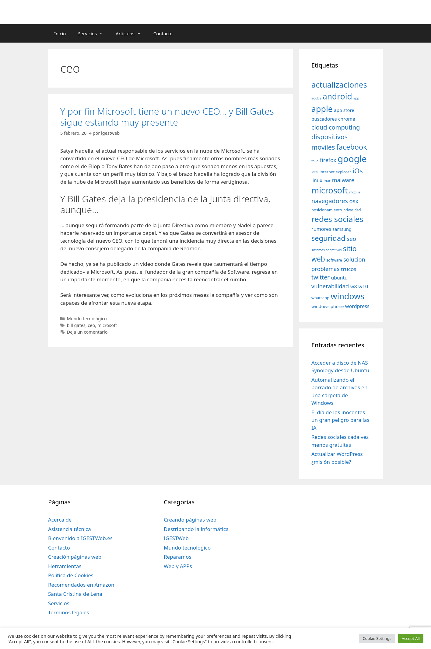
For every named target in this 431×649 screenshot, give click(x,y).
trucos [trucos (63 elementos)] (348, 269)
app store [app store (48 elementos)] (344, 110)
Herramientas (65, 566)
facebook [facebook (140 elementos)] (351, 147)
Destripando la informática (196, 529)
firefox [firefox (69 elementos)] (328, 160)
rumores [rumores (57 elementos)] (321, 229)
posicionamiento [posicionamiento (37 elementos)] (326, 210)
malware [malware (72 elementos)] (343, 180)
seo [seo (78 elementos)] (351, 239)
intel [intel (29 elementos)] (314, 172)
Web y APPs (178, 566)
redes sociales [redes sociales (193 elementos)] (337, 218)
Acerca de (60, 519)
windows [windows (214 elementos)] (347, 296)
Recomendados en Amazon (81, 584)
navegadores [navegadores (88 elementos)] (329, 201)
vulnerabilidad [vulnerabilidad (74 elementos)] (330, 286)
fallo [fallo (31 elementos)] (314, 160)
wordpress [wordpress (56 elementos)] (357, 306)
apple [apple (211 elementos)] (322, 108)
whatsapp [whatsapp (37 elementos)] (320, 297)
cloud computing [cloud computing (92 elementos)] (335, 127)
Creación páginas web (74, 556)
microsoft (107, 325)
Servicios (94, 33)
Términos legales (68, 612)
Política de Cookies (70, 575)
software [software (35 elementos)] (334, 260)
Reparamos (177, 556)
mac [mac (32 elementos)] (327, 180)
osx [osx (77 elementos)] (353, 201)
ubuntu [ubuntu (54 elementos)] (339, 277)
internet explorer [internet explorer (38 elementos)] (335, 172)
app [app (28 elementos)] (356, 98)
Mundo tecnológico (87, 318)
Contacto (163, 33)
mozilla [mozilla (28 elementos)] (354, 192)
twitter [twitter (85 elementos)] (320, 277)
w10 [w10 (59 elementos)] (363, 286)
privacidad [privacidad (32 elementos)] (352, 209)
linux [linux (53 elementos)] (316, 180)
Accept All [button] (411, 638)
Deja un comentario (87, 332)
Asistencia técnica (69, 529)
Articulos (131, 33)
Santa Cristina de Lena (75, 593)
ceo (91, 325)
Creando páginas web (190, 519)
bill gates (76, 325)
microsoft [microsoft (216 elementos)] (329, 190)
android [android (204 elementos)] (337, 96)
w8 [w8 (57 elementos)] (353, 286)
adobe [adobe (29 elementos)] (316, 98)
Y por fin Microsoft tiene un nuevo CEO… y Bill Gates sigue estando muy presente (167, 116)
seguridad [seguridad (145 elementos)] (328, 238)
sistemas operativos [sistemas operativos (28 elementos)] (326, 250)
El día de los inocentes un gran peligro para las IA (340, 420)
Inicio (60, 33)
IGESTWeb (176, 538)
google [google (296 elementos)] (352, 159)
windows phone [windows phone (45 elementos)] (327, 306)
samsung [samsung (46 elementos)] (342, 229)
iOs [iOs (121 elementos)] (357, 170)
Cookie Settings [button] (377, 638)
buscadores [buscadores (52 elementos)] (324, 119)
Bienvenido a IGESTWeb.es (80, 538)
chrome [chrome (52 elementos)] (346, 119)
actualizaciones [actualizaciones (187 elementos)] (339, 84)
